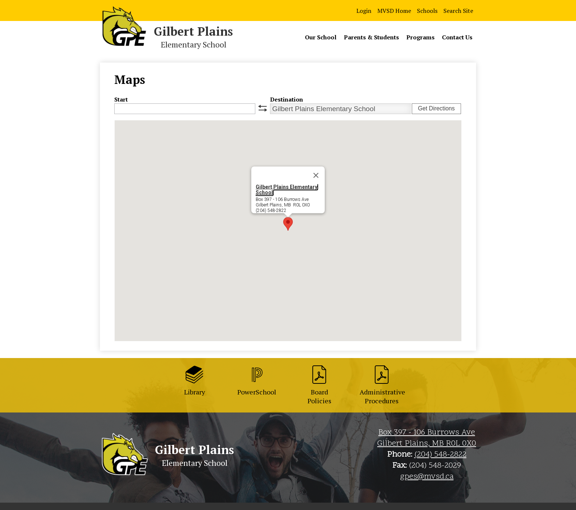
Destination (286, 99)
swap (263, 108)
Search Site (458, 11)
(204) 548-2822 (440, 454)
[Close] (316, 175)
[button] (288, 224)
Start (121, 99)
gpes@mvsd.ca (427, 476)
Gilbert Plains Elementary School (286, 189)
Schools (427, 11)
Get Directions (436, 108)
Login (363, 11)
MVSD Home (394, 11)
